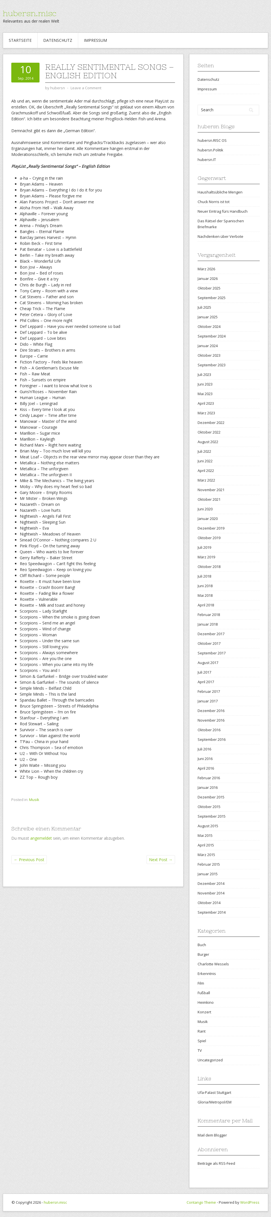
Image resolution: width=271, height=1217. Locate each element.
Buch (202, 944)
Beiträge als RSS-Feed (216, 1163)
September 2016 (212, 739)
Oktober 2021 (209, 499)
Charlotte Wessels (213, 963)
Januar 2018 (208, 624)
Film (201, 983)
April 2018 (206, 605)
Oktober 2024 (209, 326)
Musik (34, 799)
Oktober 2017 (209, 643)
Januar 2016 (208, 787)
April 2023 (206, 403)
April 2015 (206, 845)
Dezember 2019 (211, 528)
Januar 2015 (208, 873)
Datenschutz (57, 40)
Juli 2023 (204, 374)
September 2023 (212, 364)
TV (200, 1050)
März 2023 (206, 412)
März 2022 (206, 480)
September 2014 (212, 912)
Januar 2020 (208, 518)
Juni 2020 (205, 508)
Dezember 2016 (211, 710)
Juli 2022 (204, 451)
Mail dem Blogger (212, 1135)
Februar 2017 (209, 691)
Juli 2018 (204, 576)
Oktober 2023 (209, 355)
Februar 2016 (209, 777)
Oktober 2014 (209, 902)
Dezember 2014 (211, 883)
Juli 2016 (204, 749)
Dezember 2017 (211, 633)
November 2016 (211, 720)
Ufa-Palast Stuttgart (214, 1092)
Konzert (204, 1011)
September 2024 (212, 336)
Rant (202, 1031)
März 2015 (206, 854)
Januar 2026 (208, 278)
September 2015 (212, 816)
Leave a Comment (86, 87)
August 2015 (208, 825)
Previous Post (29, 859)
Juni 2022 (205, 460)
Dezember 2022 (211, 422)
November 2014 (211, 893)
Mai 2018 (205, 595)
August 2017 (208, 662)
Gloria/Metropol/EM (214, 1102)
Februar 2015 (209, 864)
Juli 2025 (204, 307)
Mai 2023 (205, 393)
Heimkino (206, 1002)
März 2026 (206, 268)
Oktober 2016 (209, 729)
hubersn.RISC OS (212, 140)
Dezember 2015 (211, 797)
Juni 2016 (205, 758)
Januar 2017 (208, 701)
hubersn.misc (29, 13)
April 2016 (206, 768)
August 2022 (208, 441)
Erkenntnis (207, 973)
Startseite (20, 40)
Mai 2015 (205, 835)
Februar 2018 (209, 614)
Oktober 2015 (209, 806)
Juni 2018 (205, 585)
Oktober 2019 (209, 537)
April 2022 (206, 470)
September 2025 (212, 297)
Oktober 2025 (209, 288)
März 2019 (206, 556)
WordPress (249, 1202)
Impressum (95, 40)
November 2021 (211, 489)
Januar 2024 (208, 345)
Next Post (160, 859)
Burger (203, 954)
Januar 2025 (208, 316)
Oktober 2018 (209, 566)
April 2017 (206, 681)
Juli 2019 (204, 547)
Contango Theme (201, 1202)
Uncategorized (210, 1060)
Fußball (204, 992)
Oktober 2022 (209, 432)
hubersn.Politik (210, 150)
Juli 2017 (204, 672)
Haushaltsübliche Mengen (220, 192)
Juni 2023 (205, 384)
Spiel (202, 1040)
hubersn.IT (207, 159)
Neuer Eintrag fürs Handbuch (223, 211)
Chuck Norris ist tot (214, 201)
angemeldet (41, 838)
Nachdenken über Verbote (220, 236)
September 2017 (212, 653)
